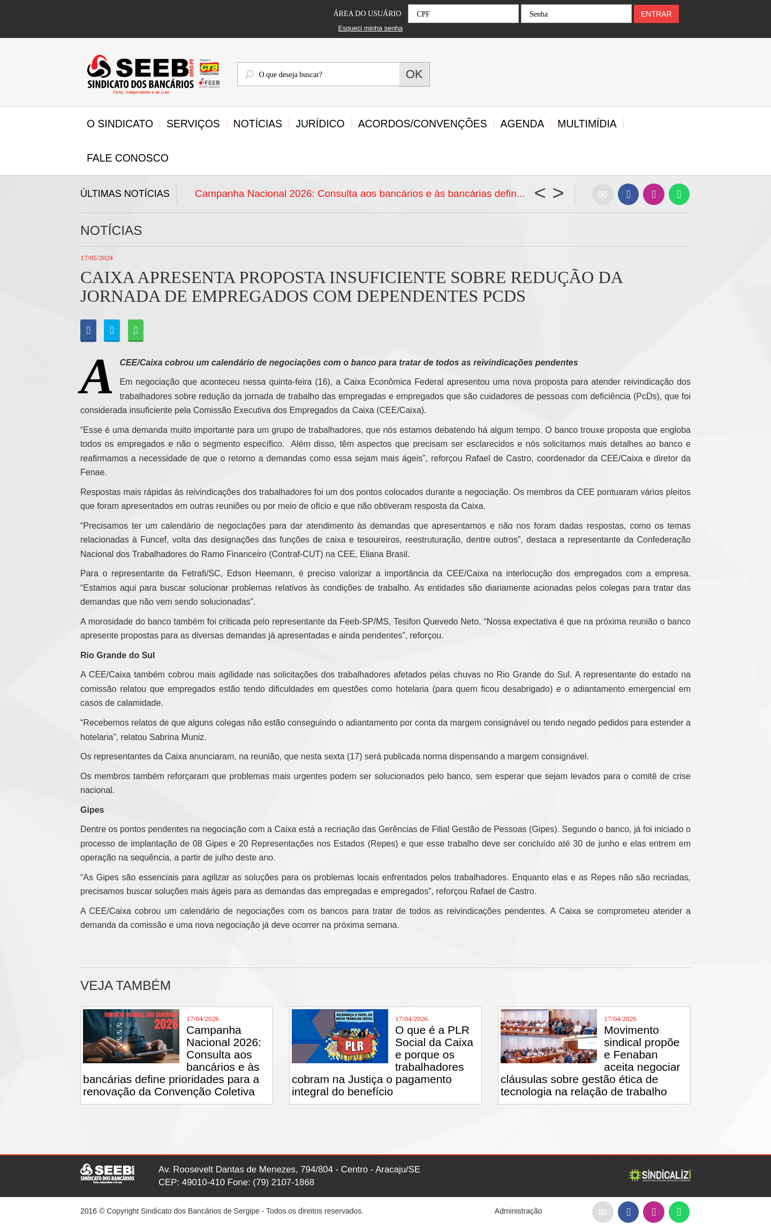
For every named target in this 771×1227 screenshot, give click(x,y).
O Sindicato (120, 123)
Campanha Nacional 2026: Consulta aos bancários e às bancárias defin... (360, 193)
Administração (518, 1211)
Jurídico (320, 123)
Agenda (523, 123)
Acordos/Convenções (422, 123)
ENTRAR (656, 14)
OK (414, 74)
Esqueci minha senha (370, 28)
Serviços (193, 123)
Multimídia (586, 123)
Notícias (257, 123)
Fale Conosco (128, 158)
